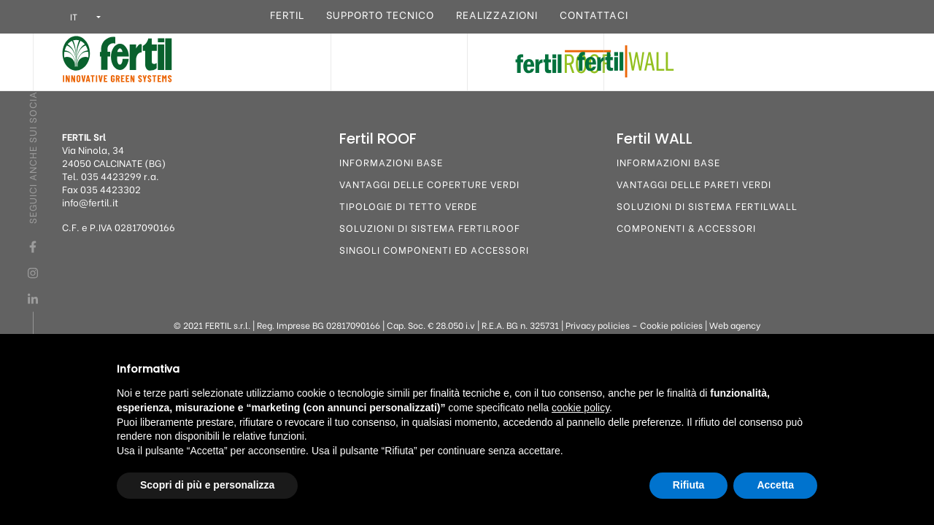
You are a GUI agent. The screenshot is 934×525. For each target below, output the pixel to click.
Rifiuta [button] (689, 485)
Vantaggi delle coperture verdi (429, 183)
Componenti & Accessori (686, 227)
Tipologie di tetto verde (408, 205)
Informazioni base (391, 161)
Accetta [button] (775, 485)
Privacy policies (598, 325)
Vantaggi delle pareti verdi (694, 183)
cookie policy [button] (580, 407)
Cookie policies (671, 325)
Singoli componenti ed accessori (434, 249)
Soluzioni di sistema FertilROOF (429, 227)
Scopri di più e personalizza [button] (207, 485)
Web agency (734, 325)
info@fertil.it (90, 202)
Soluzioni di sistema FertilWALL (707, 205)
